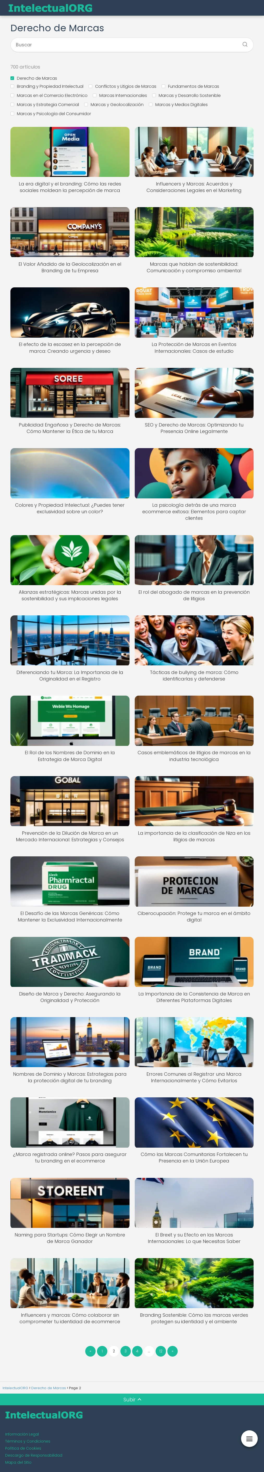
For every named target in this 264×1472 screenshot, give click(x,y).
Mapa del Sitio (18, 1462)
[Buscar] (243, 43)
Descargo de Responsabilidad (33, 1455)
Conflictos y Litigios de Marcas (122, 86)
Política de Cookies (23, 1448)
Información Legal (22, 1434)
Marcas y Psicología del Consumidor (50, 114)
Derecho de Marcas (33, 78)
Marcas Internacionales (120, 95)
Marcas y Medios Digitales (178, 105)
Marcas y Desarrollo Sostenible (186, 95)
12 (160, 1351)
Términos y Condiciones (27, 1441)
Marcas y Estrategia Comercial (44, 105)
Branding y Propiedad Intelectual (46, 86)
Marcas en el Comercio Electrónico (49, 95)
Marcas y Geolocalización (114, 105)
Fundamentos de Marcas (190, 86)
